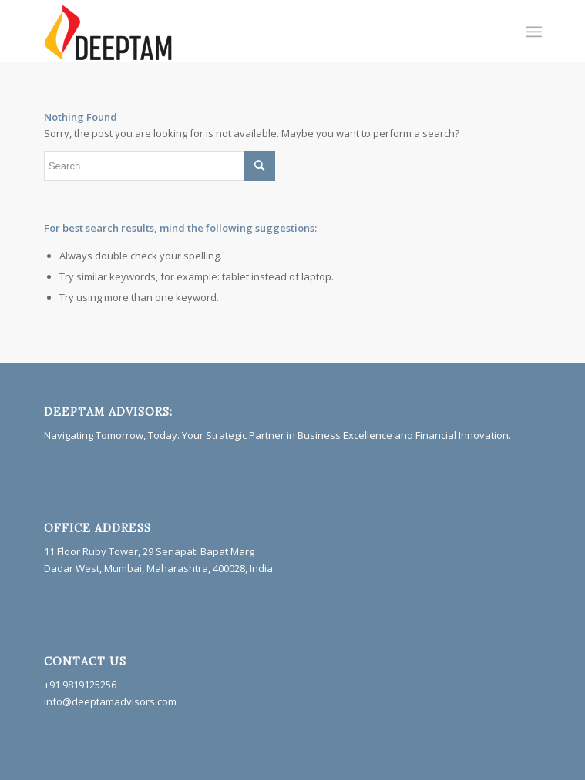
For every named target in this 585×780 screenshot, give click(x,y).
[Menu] (532, 31)
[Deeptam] (243, 31)
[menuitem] (532, 31)
